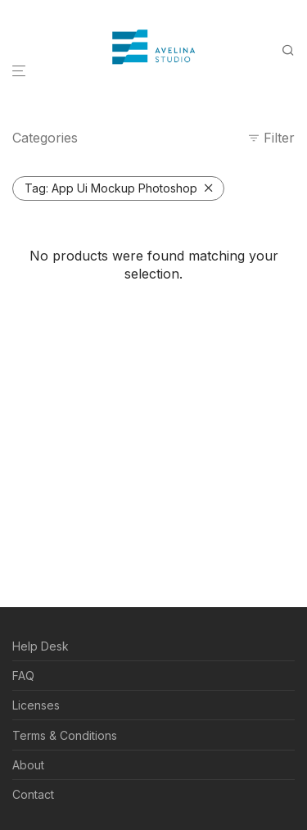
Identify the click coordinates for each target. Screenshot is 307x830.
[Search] (293, 50)
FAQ (23, 676)
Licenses (36, 705)
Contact (33, 794)
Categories (45, 137)
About (28, 765)
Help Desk (40, 646)
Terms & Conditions (64, 735)
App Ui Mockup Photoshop (111, 188)
